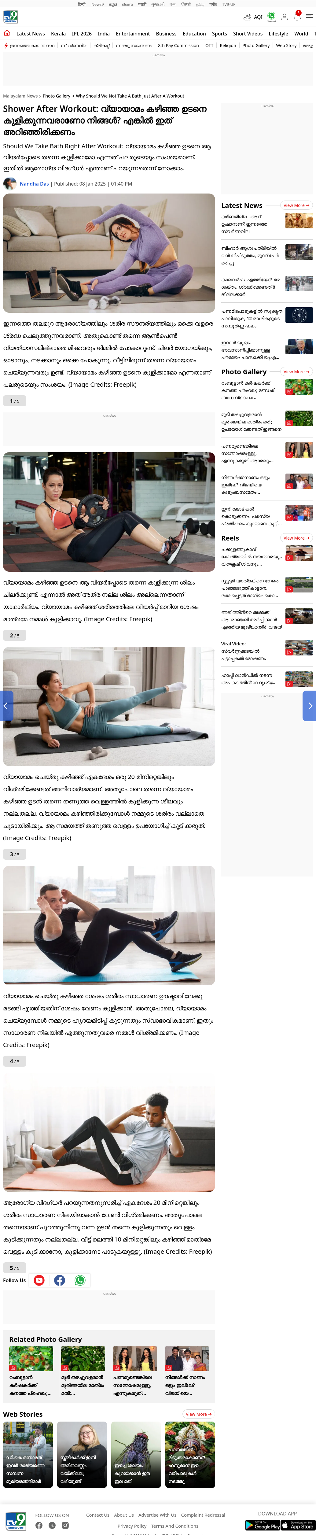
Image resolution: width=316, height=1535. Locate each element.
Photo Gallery (256, 45)
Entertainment (133, 33)
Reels (230, 537)
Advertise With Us (157, 1515)
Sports (219, 33)
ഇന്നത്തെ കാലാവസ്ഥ (32, 45)
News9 (97, 4)
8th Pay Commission (178, 45)
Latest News (242, 205)
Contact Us (97, 1515)
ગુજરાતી (158, 4)
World (301, 33)
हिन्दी (82, 4)
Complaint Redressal (203, 1515)
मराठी (142, 4)
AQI (258, 17)
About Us (124, 1515)
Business (166, 33)
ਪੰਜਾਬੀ (186, 4)
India (104, 33)
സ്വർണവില (74, 45)
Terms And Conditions (174, 1526)
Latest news (31, 33)
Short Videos (248, 33)
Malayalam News (20, 96)
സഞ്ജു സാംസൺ (134, 45)
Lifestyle (278, 33)
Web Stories (23, 1414)
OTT (209, 45)
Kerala (58, 33)
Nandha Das (35, 183)
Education (194, 33)
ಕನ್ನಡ (113, 4)
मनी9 (213, 4)
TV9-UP (229, 4)
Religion (228, 45)
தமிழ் (200, 4)
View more (199, 1414)
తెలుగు (127, 4)
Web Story (286, 45)
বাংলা (173, 4)
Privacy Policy (132, 1526)
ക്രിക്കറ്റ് (101, 45)
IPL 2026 (82, 33)
